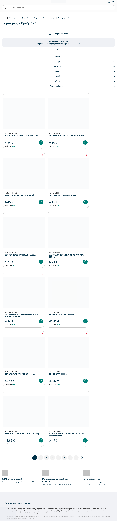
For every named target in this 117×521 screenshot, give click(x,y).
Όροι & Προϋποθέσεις (85, 478)
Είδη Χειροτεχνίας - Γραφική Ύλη (19, 18)
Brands (62, 474)
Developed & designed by (58, 518)
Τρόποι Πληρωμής (84, 468)
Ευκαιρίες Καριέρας (65, 478)
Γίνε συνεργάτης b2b (66, 481)
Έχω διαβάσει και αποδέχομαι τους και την (86, 434)
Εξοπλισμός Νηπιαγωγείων (48, 474)
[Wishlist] (35, 95)
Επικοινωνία (101, 471)
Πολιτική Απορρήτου (85, 481)
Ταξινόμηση (53, 44)
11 (70, 326)
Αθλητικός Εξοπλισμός (47, 493)
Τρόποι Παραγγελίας (85, 465)
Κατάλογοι (63, 471)
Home (4, 18)
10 (64, 326)
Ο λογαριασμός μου (104, 465)
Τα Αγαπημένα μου (103, 468)
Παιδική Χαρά (44, 489)
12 (76, 326)
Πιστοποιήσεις (64, 468)
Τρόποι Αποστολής (84, 471)
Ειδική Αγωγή (44, 496)
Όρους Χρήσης (94, 433)
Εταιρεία (62, 465)
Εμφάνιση (40, 44)
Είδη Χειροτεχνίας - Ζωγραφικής (44, 18)
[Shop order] (69, 44)
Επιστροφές (82, 474)
